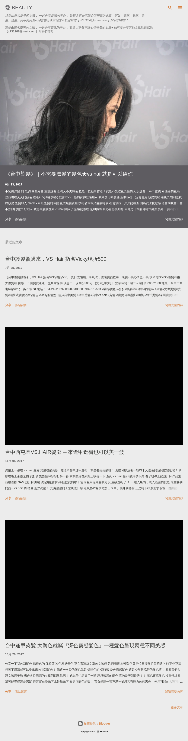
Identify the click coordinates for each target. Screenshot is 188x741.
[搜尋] (170, 7)
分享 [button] (8, 219)
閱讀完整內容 (174, 219)
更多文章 (177, 707)
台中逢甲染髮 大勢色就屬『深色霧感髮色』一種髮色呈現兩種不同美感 (85, 645)
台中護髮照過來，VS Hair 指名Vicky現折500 (55, 259)
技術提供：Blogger (94, 723)
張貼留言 (21, 219)
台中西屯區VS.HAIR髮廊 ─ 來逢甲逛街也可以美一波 (64, 452)
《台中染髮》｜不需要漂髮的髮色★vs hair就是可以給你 (69, 174)
